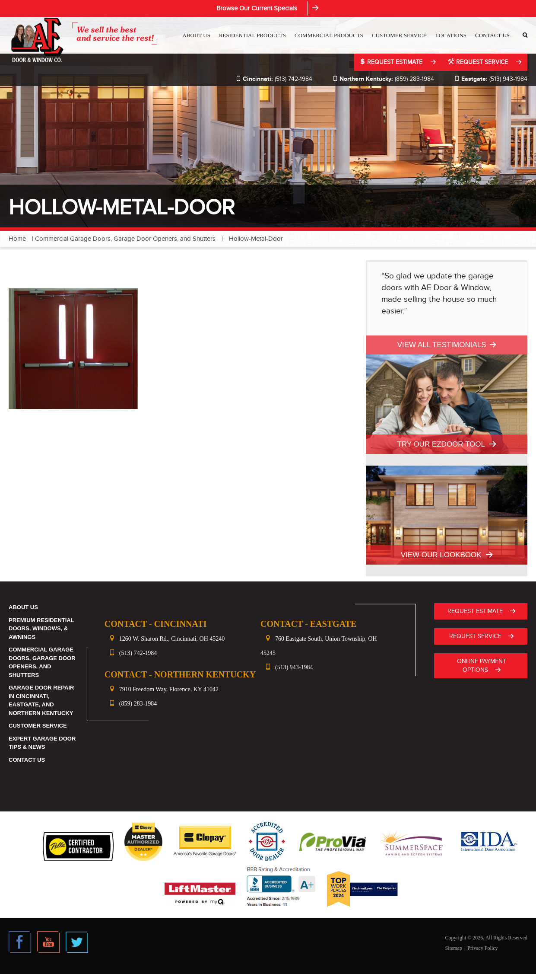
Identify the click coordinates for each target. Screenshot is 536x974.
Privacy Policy (482, 948)
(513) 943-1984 (490, 79)
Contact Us (492, 35)
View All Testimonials (441, 345)
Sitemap (453, 948)
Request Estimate (392, 62)
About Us (196, 35)
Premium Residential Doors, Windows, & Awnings (41, 628)
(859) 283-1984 (383, 79)
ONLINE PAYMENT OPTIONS (481, 666)
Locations (450, 35)
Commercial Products (329, 35)
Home (17, 239)
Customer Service (399, 35)
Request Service (479, 62)
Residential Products (252, 35)
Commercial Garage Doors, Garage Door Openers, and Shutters (125, 239)
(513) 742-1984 (274, 79)
